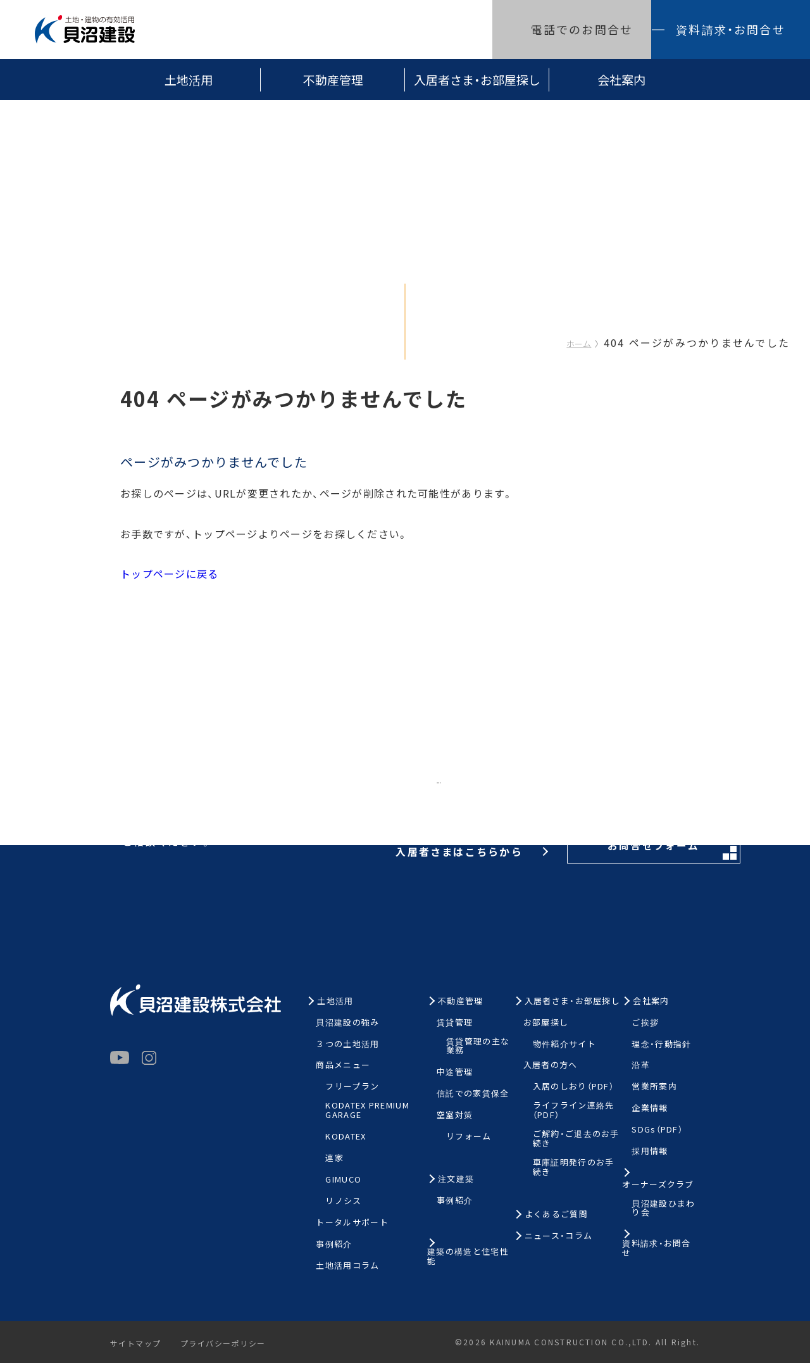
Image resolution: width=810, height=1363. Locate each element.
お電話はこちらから (375, 790)
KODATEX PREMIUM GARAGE (367, 1110)
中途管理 (455, 1072)
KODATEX (345, 1136)
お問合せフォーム (610, 791)
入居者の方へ (550, 1065)
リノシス (343, 1201)
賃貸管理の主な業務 (477, 1046)
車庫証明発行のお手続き (573, 1167)
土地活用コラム (347, 1266)
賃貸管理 (455, 1022)
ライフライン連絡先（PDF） (573, 1110)
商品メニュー (343, 1065)
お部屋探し (546, 1022)
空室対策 (455, 1115)
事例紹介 (334, 1244)
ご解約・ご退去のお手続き (576, 1138)
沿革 (641, 1065)
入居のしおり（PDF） (573, 1086)
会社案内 (621, 79)
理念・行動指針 (661, 1044)
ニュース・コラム (558, 1236)
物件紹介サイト (564, 1044)
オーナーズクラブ (658, 1185)
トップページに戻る (169, 573)
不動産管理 (333, 79)
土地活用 (189, 79)
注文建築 (456, 1179)
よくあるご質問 (556, 1214)
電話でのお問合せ (582, 29)
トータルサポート (352, 1223)
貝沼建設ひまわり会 (663, 1208)
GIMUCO (343, 1179)
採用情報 (650, 1151)
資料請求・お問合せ (730, 29)
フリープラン (352, 1086)
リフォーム (469, 1136)
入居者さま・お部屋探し (477, 79)
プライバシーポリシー (228, 1343)
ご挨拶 (645, 1022)
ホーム (578, 343)
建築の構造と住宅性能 (468, 1256)
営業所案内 (654, 1086)
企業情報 (650, 1108)
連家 (334, 1158)
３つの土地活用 (347, 1044)
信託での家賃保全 (473, 1093)
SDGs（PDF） (657, 1129)
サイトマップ (137, 1343)
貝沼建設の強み (347, 1022)
